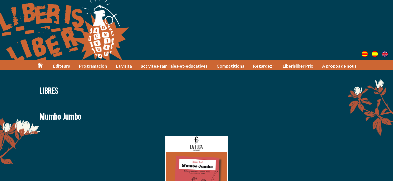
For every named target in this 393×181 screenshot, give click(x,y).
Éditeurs (61, 66)
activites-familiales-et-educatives (174, 66)
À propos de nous (339, 66)
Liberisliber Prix (298, 66)
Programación (93, 66)
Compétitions (230, 66)
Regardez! (263, 66)
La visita (124, 66)
